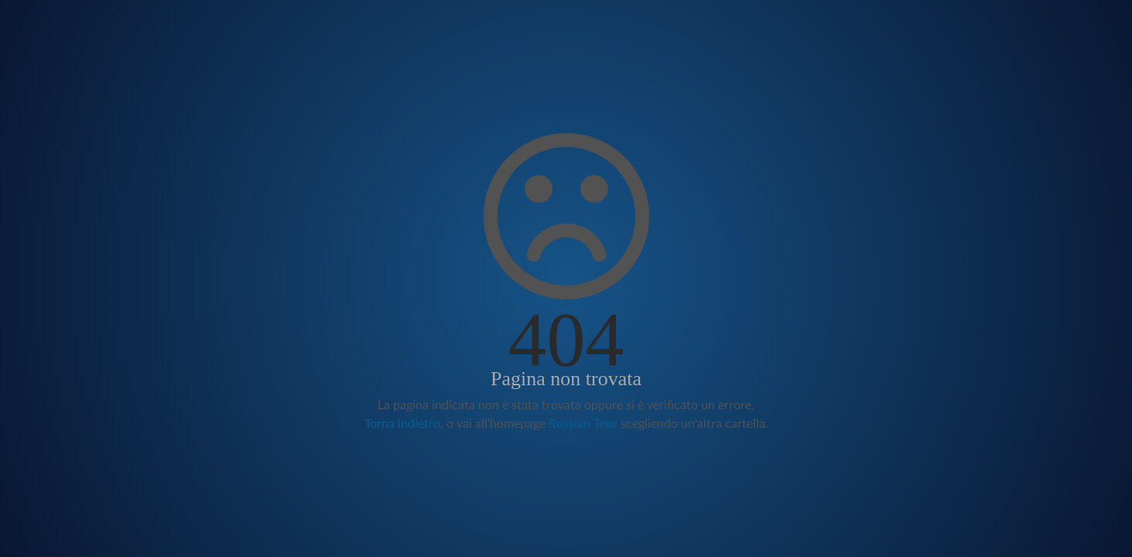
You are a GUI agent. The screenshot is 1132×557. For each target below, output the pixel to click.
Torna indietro (402, 424)
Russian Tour (583, 424)
